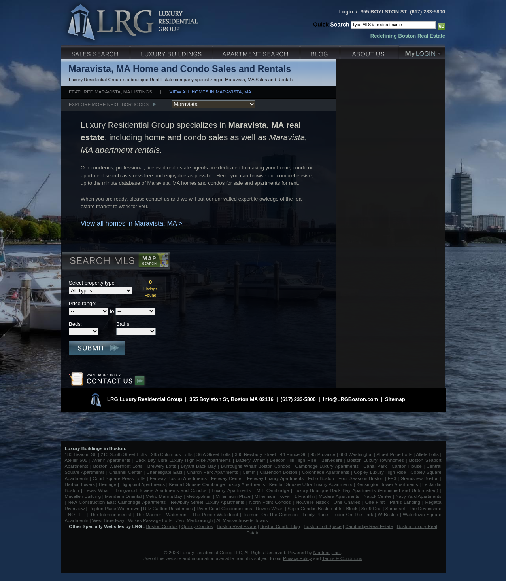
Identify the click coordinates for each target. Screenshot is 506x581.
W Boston (389, 514)
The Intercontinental (110, 514)
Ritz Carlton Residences (168, 508)
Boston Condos (162, 526)
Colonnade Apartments (325, 472)
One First (375, 502)
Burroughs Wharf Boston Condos (256, 466)
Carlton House (407, 466)
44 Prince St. (293, 454)
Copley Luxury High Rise (380, 472)
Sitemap (395, 399)
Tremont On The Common (270, 514)
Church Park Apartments (212, 472)
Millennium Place (233, 496)
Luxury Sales (96, 51)
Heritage (107, 484)
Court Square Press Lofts (119, 478)
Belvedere (331, 460)
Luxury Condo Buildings (172, 51)
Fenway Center (227, 478)
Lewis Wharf (97, 490)
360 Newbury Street (255, 454)
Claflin (250, 472)
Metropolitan (199, 496)
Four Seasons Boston (361, 478)
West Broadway (108, 520)
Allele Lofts (427, 454)
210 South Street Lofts (123, 454)
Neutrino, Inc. (327, 552)
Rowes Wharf (269, 508)
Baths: (123, 324)
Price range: (82, 303)
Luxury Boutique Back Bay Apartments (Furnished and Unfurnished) (366, 490)
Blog (321, 51)
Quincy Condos (197, 526)
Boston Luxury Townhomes (375, 460)
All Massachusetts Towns (242, 520)
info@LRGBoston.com (350, 399)
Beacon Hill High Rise (293, 460)
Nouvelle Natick (312, 502)
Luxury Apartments (257, 51)
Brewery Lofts (161, 466)
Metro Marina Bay (163, 496)
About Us (370, 51)
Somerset (395, 508)
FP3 (393, 478)
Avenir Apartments (111, 460)
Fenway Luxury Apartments (275, 478)
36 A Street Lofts (213, 454)
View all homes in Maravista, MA (210, 91)
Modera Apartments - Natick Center (355, 496)
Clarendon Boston (279, 472)
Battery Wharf (250, 460)
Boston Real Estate (236, 526)
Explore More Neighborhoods (109, 104)
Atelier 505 (77, 460)
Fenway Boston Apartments (178, 478)
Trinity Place (316, 514)
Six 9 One (371, 508)
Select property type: (92, 283)
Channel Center (125, 472)
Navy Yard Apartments (418, 496)
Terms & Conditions (342, 558)
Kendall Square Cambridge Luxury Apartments (217, 484)
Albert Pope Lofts (394, 454)
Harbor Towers (80, 484)
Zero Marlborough (194, 520)
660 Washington (355, 454)
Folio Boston (321, 478)
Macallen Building (83, 496)
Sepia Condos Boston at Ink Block (322, 508)
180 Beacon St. (81, 454)
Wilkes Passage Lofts (150, 520)
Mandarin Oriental (123, 496)
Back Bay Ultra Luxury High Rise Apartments (183, 460)
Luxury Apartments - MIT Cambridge (250, 490)
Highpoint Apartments (143, 484)
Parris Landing (405, 502)
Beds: (75, 324)
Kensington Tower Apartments (387, 484)
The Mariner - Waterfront (162, 514)
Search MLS (115, 261)
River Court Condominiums (224, 508)
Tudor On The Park (352, 514)
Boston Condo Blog (280, 526)
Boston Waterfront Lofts (117, 466)
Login (346, 12)
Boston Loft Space (323, 526)
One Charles (347, 502)
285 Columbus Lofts (172, 454)
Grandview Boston (419, 478)
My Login (422, 51)
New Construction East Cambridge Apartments (117, 502)
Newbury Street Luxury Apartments (207, 502)
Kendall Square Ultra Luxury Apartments (310, 484)
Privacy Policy (297, 558)
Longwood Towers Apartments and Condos (160, 490)
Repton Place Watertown (114, 508)
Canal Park (375, 466)
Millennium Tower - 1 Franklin (285, 496)
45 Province (323, 454)
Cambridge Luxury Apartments (327, 466)
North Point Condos (270, 502)
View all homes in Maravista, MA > (131, 223)
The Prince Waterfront (215, 514)
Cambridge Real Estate (369, 526)
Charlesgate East (164, 472)
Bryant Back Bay (198, 466)
